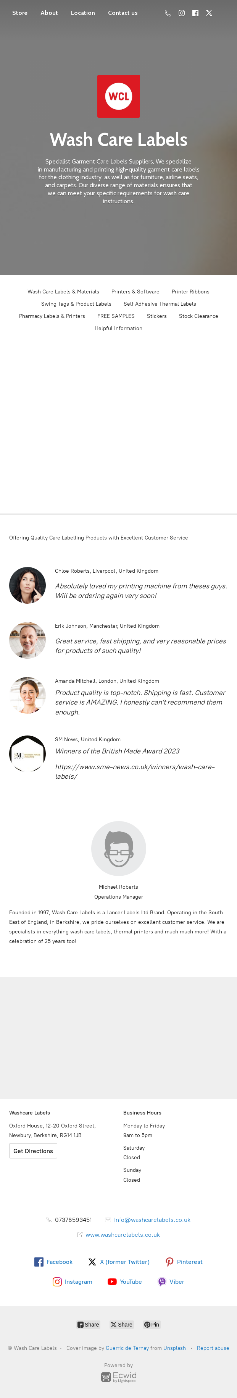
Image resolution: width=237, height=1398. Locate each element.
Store (19, 12)
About (49, 12)
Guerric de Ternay (127, 1348)
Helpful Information (118, 328)
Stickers (157, 316)
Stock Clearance (198, 316)
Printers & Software (135, 291)
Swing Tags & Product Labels (76, 304)
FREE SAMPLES (116, 316)
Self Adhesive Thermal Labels (160, 304)
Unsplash (174, 1348)
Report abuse (213, 1348)
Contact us (123, 12)
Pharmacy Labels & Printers (52, 316)
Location (83, 12)
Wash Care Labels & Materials (63, 291)
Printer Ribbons (191, 291)
